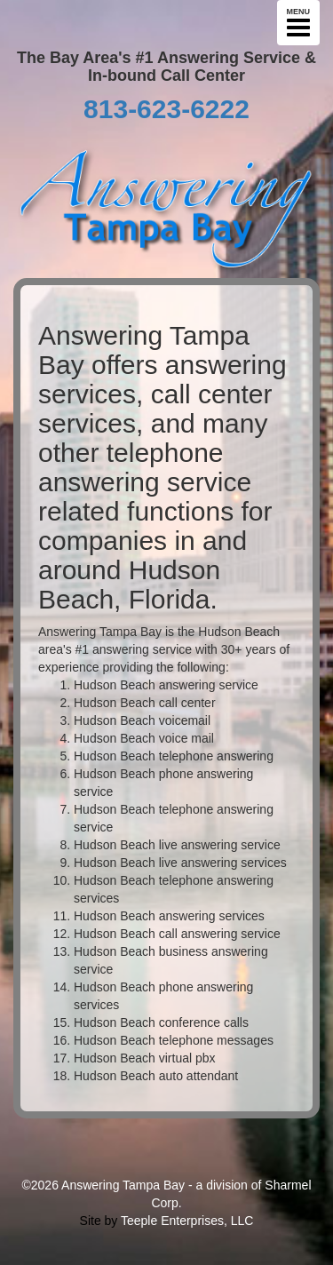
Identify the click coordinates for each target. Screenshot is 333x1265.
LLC (242, 1220)
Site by (99, 1220)
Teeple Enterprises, (174, 1220)
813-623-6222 (166, 108)
